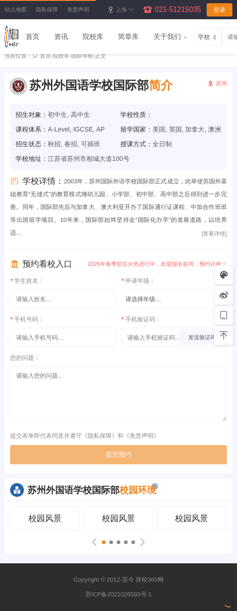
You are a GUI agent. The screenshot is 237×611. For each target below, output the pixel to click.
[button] (104, 542)
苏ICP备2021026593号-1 (118, 594)
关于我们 (167, 36)
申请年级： (138, 280)
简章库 (128, 36)
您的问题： (25, 357)
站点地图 (16, 9)
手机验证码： (141, 319)
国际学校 (82, 56)
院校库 (93, 36)
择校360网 (149, 579)
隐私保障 (47, 9)
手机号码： (27, 319)
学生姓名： (27, 280)
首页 (33, 36)
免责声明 (78, 9)
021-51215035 (178, 9)
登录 (220, 9)
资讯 (61, 36)
